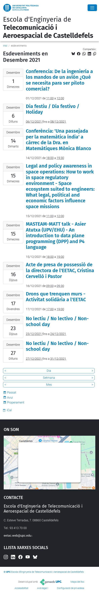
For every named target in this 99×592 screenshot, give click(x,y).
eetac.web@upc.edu (17, 535)
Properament (15, 402)
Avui (10, 397)
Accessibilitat (21, 588)
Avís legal (42, 588)
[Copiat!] (94, 54)
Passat (11, 392)
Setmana (49, 377)
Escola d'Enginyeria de (48, 27)
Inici (5, 45)
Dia (49, 370)
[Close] (92, 7)
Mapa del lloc (77, 581)
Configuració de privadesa (70, 588)
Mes (49, 384)
